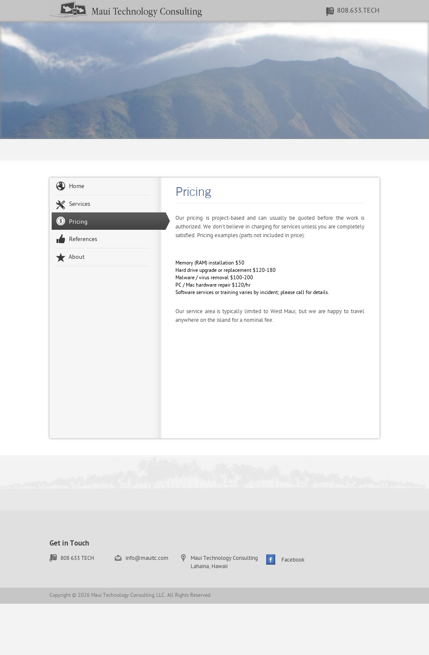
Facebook (292, 560)
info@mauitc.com (146, 558)
